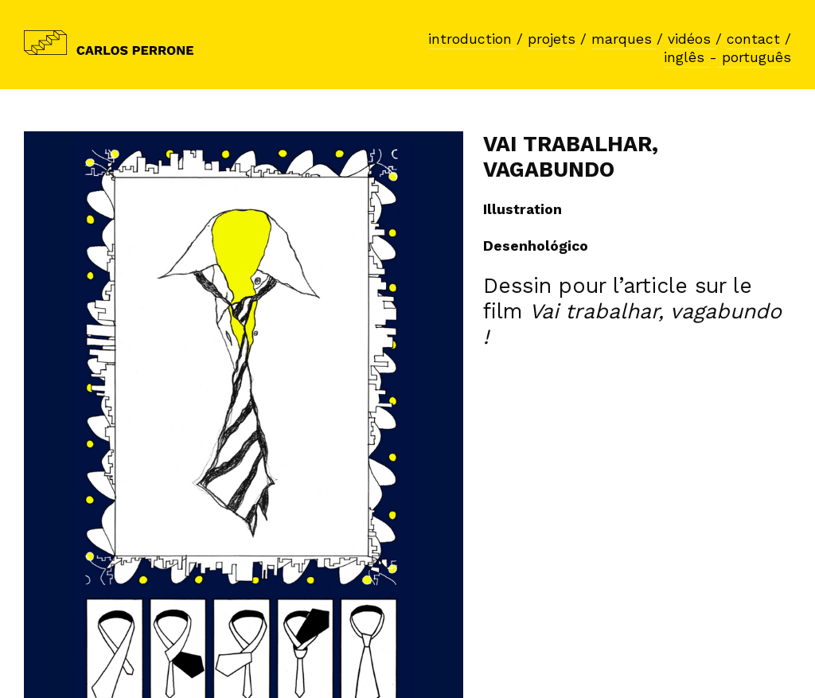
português (754, 57)
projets (551, 39)
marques (624, 39)
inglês (686, 57)
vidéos (692, 39)
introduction (472, 39)
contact (756, 39)
